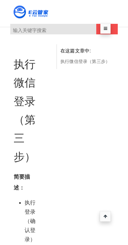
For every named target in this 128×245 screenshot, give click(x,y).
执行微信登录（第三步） (85, 61)
